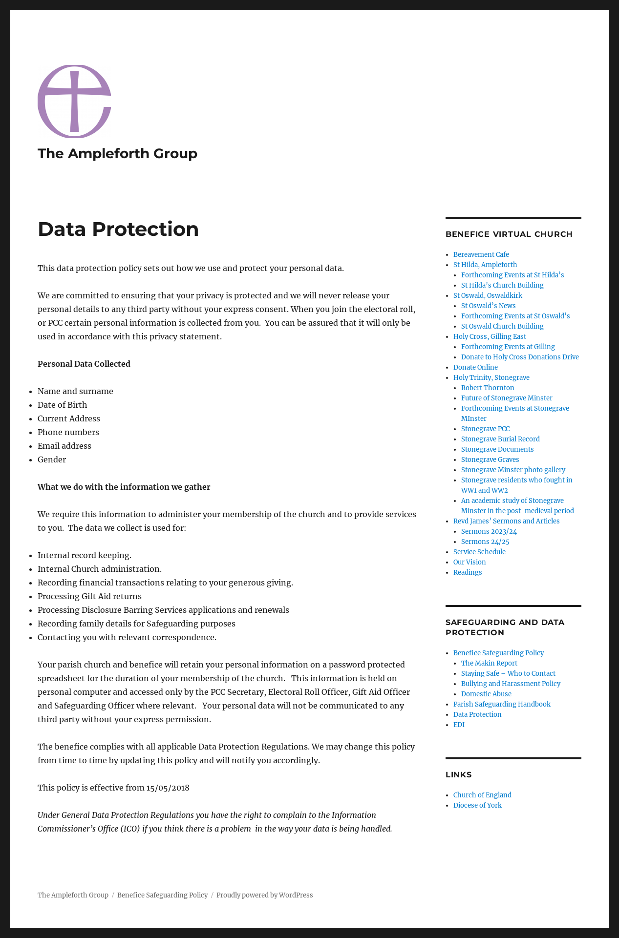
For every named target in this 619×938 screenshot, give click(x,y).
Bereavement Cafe (481, 254)
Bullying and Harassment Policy (510, 684)
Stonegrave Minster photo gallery (513, 470)
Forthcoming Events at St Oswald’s (515, 316)
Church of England (482, 795)
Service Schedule (479, 552)
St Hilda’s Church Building (502, 285)
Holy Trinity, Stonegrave (491, 378)
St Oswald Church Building (502, 326)
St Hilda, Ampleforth (485, 265)
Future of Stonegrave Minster (507, 398)
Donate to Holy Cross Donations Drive (520, 357)
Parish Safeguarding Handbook (502, 704)
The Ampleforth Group (117, 153)
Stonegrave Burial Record (500, 439)
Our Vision (469, 562)
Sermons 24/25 (485, 542)
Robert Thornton (487, 388)
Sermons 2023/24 (489, 531)
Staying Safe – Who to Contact (508, 673)
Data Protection (477, 714)
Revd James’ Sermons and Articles (506, 521)
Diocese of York (477, 805)
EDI (459, 725)
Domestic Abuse (486, 694)
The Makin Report (489, 663)
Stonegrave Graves (490, 460)
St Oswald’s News (488, 306)
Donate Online (475, 367)
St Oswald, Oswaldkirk (487, 296)
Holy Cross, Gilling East (489, 337)
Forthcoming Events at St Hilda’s (512, 275)
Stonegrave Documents (497, 449)
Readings (467, 572)
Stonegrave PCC (485, 429)
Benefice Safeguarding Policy (498, 653)
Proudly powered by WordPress (264, 895)
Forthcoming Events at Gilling (508, 347)
